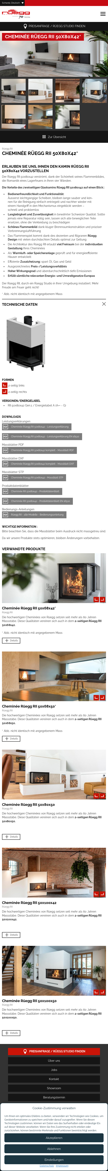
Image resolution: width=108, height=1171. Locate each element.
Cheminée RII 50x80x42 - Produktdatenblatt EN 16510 (40, 501)
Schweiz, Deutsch (11, 3)
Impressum (62, 1165)
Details (11, 640)
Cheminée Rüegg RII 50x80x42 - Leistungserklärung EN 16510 (45, 436)
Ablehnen (54, 1149)
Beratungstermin (54, 1097)
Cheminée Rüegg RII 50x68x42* (29, 608)
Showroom (54, 1088)
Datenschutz (47, 1165)
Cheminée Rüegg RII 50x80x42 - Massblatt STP (37, 477)
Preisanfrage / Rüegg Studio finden (54, 26)
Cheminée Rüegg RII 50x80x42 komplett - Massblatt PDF (42, 450)
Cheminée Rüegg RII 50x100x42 (29, 903)
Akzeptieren (54, 1138)
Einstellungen (54, 1160)
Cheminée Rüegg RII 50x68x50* (29, 706)
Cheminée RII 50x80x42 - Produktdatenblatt (35, 491)
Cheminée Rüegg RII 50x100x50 (29, 1001)
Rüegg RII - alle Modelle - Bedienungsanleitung (37, 514)
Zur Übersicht (54, 137)
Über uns (54, 1060)
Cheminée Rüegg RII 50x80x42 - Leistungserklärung (39, 426)
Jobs (54, 1069)
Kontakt (54, 1079)
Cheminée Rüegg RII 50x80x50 (28, 804)
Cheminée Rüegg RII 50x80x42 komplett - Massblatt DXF (42, 463)
